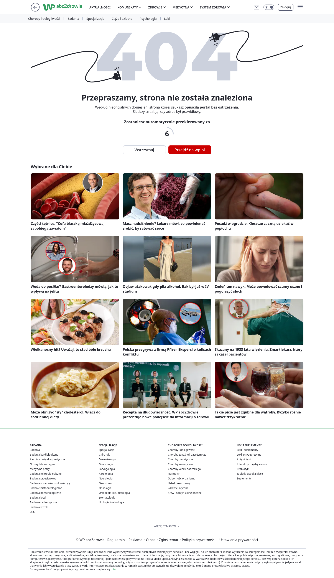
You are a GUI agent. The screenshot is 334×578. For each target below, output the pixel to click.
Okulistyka (105, 483)
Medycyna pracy (40, 469)
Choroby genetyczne (180, 459)
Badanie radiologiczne (43, 502)
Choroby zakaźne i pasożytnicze (187, 454)
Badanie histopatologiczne (46, 488)
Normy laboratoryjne (43, 464)
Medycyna (181, 7)
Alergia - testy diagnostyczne (47, 459)
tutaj (113, 569)
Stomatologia (107, 497)
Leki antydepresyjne (249, 454)
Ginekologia (106, 464)
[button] (300, 7)
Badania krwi (38, 497)
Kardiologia (106, 474)
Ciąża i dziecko (122, 19)
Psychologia (148, 19)
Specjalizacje (95, 19)
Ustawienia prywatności (237, 539)
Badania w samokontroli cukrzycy (50, 483)
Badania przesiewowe (43, 478)
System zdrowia (213, 7)
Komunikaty (127, 7)
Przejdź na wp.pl (189, 149)
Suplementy (244, 478)
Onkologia (105, 488)
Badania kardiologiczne (44, 454)
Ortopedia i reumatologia (114, 493)
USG (32, 512)
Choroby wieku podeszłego (184, 469)
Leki (167, 19)
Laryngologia (107, 469)
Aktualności (100, 7)
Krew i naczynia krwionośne (185, 493)
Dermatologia (107, 459)
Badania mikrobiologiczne (46, 474)
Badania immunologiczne (45, 493)
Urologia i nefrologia (111, 502)
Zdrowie (155, 7)
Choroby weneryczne (181, 464)
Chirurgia (104, 454)
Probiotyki (243, 469)
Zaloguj (285, 7)
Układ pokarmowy (179, 483)
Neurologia (106, 478)
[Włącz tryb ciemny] (268, 7)
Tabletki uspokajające (250, 474)
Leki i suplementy (247, 450)
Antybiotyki (244, 459)
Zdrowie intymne (178, 488)
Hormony (173, 474)
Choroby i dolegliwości (44, 19)
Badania (73, 19)
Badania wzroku (39, 507)
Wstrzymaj (144, 149)
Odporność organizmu (182, 478)
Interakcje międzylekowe (252, 464)
